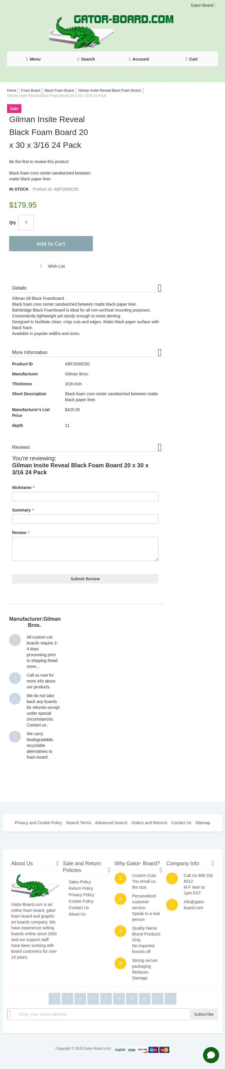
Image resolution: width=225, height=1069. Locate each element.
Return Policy (81, 888)
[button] (50, 266)
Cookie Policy (81, 901)
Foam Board (31, 90)
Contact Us (181, 822)
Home (12, 90)
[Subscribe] (204, 1014)
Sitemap (202, 822)
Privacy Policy (81, 894)
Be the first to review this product (39, 161)
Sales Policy (80, 882)
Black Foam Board (60, 90)
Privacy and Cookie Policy (38, 822)
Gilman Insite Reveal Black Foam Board (110, 90)
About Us (77, 914)
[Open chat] (211, 1055)
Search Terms (78, 822)
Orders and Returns (149, 822)
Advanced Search (111, 822)
